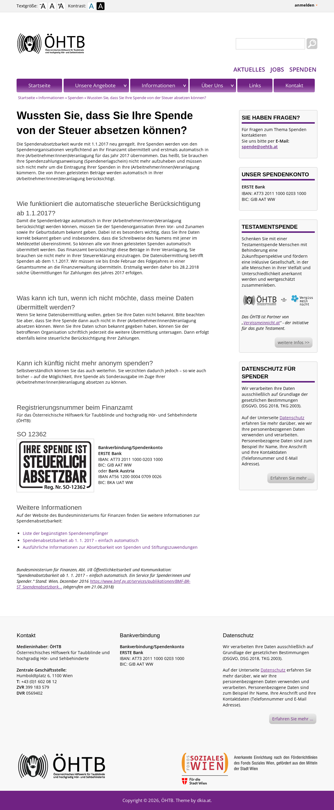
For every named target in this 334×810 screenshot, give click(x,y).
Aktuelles (249, 69)
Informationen (158, 85)
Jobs (277, 69)
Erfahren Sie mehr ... (291, 478)
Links (255, 85)
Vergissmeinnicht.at (261, 322)
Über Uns (212, 85)
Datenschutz (292, 417)
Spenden (303, 69)
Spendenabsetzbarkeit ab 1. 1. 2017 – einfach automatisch (81, 540)
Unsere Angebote (95, 85)
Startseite (39, 85)
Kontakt (294, 85)
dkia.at (204, 800)
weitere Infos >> (293, 342)
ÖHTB (167, 800)
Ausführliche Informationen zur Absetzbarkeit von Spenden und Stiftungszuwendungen (110, 547)
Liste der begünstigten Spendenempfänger (65, 533)
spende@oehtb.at (260, 146)
